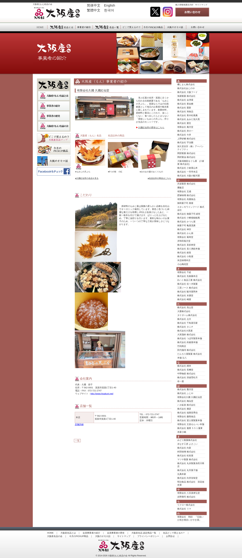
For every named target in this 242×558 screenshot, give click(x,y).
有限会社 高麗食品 (186, 199)
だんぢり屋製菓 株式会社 (189, 354)
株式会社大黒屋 (185, 330)
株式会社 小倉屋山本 (187, 168)
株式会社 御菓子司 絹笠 (188, 214)
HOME (40, 27)
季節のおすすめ (54, 150)
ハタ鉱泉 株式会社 (186, 405)
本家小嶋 (181, 432)
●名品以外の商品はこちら (159, 178)
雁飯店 (180, 187)
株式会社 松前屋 (185, 455)
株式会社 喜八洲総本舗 (188, 248)
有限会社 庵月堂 (185, 127)
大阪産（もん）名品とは (61, 27)
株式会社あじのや (186, 88)
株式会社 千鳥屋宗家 (187, 323)
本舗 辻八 (182, 358)
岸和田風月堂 (183, 241)
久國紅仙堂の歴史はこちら (151, 127)
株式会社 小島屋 (185, 256)
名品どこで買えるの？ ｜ (176, 533)
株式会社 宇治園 (185, 142)
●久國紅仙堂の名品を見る (86, 178)
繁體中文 (93, 10)
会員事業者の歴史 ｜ (118, 533)
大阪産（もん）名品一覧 (106, 27)
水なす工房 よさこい (187, 444)
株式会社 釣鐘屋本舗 (187, 342)
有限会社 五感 (184, 191)
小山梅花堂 (182, 264)
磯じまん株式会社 (186, 84)
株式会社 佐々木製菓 (187, 284)
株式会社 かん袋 (185, 233)
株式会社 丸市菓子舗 (187, 470)
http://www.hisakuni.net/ (101, 393)
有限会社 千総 (184, 272)
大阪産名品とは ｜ (70, 533)
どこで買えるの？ (54, 138)
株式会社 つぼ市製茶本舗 (189, 338)
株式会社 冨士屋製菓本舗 (189, 420)
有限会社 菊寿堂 (185, 237)
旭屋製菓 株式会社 (186, 96)
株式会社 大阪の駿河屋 (188, 175)
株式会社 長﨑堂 (185, 369)
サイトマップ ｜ (126, 536)
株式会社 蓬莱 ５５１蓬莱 (190, 428)
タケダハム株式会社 (187, 315)
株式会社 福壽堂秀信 (187, 412)
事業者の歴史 (54, 116)
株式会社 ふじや (185, 393)
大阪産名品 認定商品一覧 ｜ (145, 533)
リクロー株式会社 (186, 505)
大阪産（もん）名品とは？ (54, 95)
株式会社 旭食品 (185, 111)
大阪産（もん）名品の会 (54, 126)
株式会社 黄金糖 (185, 104)
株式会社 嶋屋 (184, 299)
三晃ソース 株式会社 (187, 287)
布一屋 (180, 381)
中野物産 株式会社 (186, 373)
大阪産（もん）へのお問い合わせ (197, 27)
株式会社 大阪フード (187, 92)
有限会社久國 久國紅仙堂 (189, 397)
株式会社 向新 (184, 448)
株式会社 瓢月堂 (185, 389)
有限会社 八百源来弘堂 (188, 493)
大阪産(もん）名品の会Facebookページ (54, 172)
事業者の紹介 (54, 105)
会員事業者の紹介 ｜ (94, 533)
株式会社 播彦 (184, 409)
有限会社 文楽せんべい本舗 (190, 424)
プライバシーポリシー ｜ (150, 536)
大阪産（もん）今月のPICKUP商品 (153, 27)
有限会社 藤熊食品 (186, 416)
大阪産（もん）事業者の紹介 (84, 27)
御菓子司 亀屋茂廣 (186, 225)
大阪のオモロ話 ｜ (105, 536)
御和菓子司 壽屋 (185, 203)
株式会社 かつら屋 (186, 221)
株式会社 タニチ (185, 327)
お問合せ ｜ (172, 536)
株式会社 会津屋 (185, 100)
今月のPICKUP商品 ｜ (81, 536)
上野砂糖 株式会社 (186, 138)
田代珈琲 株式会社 (186, 350)
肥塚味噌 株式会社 (186, 195)
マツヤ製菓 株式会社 (187, 459)
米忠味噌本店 (183, 260)
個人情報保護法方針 (184, 5)
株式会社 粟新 (184, 107)
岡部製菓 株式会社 (186, 153)
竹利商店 (181, 346)
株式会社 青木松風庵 (187, 115)
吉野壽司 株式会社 (186, 497)
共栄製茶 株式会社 (186, 183)
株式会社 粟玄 (184, 123)
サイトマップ (201, 5)
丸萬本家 (181, 474)
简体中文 (93, 5)
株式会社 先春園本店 (187, 276)
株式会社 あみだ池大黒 (188, 119)
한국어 (109, 10)
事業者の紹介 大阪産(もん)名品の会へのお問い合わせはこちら (192, 12)
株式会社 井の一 (185, 131)
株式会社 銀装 (184, 252)
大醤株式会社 (183, 311)
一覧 (77, 440)
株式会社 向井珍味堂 (187, 478)
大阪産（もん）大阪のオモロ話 (175, 27)
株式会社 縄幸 (184, 366)
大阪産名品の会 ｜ (57, 536)
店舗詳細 (79, 424)
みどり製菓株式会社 (187, 440)
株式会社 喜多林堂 (186, 245)
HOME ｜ (52, 533)
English (111, 5)
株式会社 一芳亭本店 (187, 172)
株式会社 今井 (184, 134)
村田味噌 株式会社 (186, 451)
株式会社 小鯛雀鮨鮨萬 (188, 217)
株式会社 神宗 (184, 229)
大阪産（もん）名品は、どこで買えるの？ (131, 27)
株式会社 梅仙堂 (185, 401)
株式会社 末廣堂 (185, 295)
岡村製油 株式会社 (186, 157)
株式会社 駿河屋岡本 (187, 291)
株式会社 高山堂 (185, 307)
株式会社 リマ (184, 509)
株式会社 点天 (184, 319)
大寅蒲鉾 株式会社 (186, 334)
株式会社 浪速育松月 (187, 377)
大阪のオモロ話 (54, 161)
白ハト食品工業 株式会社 (189, 280)
